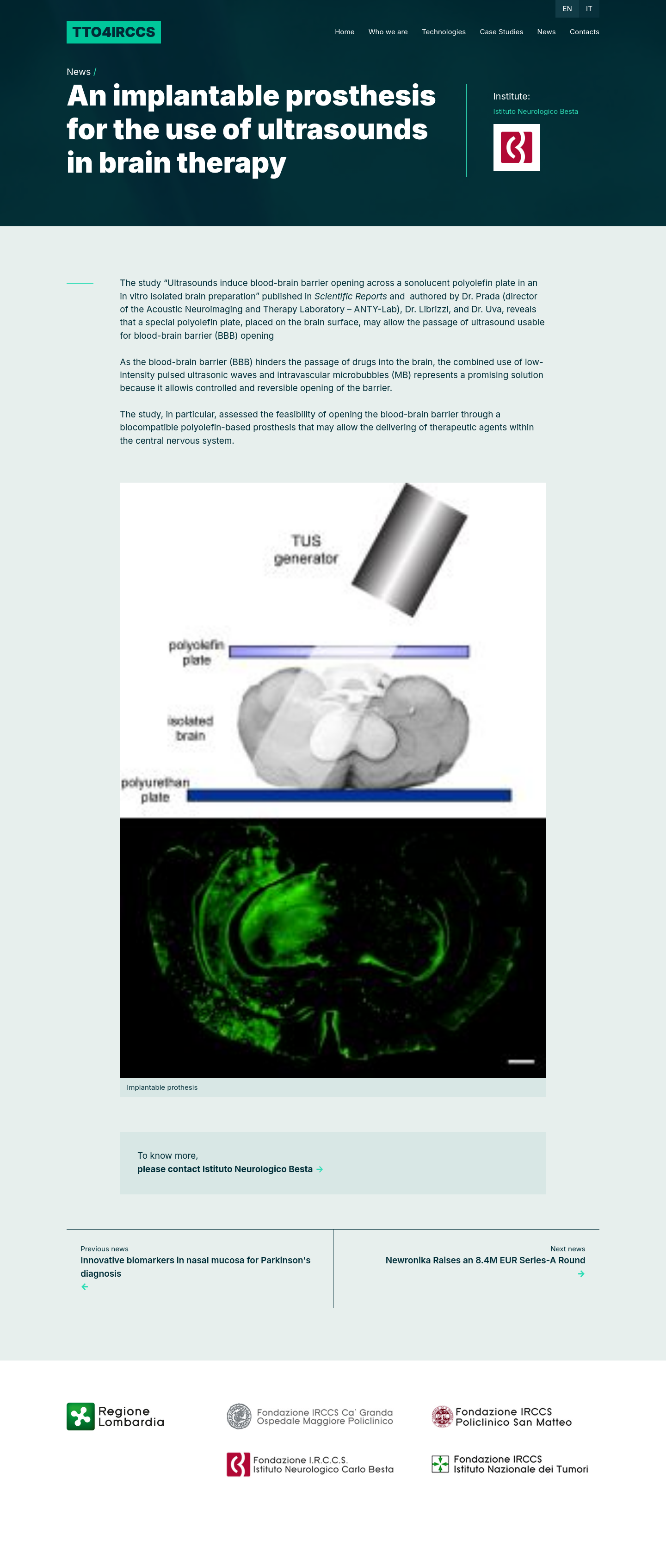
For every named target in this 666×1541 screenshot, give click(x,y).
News (546, 31)
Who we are (388, 31)
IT (589, 8)
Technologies (444, 31)
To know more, (230, 1162)
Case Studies (502, 31)
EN (567, 8)
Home (344, 31)
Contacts (584, 31)
